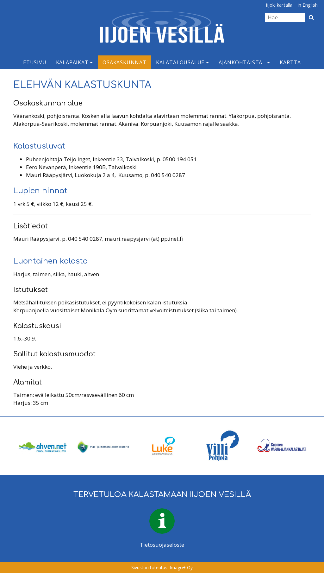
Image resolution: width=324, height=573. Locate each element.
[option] (43, 446)
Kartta (290, 62)
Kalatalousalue (182, 62)
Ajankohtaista (240, 62)
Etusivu (35, 62)
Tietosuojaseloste (162, 544)
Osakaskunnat (124, 62)
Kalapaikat (74, 62)
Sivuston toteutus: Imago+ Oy (162, 567)
